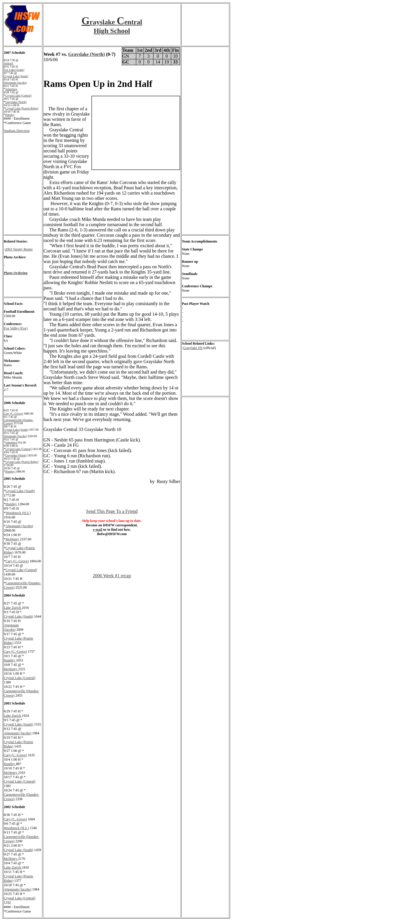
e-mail (97, 529)
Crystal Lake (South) (16, 76)
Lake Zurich (13, 608)
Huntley (10, 114)
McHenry (13, 539)
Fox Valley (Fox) (16, 328)
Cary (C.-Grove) (13, 413)
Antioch (8, 63)
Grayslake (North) (16, 102)
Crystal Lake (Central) (18, 95)
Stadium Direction (16, 131)
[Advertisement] (111, 550)
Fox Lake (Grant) (14, 69)
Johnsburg (11, 89)
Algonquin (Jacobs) (15, 82)
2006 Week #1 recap (112, 575)
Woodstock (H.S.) (18, 513)
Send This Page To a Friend (112, 511)
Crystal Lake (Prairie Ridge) (22, 108)
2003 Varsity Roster (19, 249)
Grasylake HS (193, 348)
